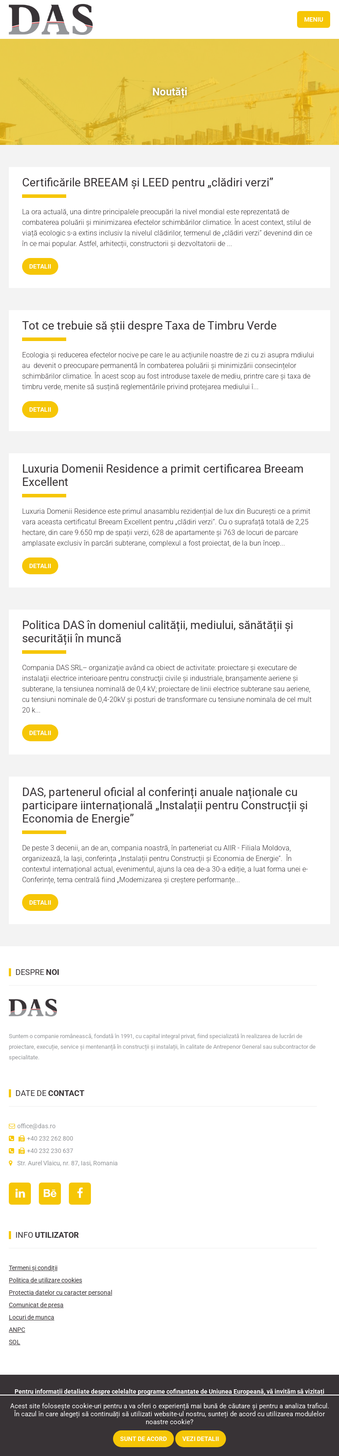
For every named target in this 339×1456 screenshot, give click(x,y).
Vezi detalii (200, 1438)
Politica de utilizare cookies (45, 1280)
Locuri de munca (31, 1317)
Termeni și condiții (33, 1267)
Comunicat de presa (36, 1304)
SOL (14, 1342)
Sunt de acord (143, 1438)
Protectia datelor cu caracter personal (60, 1292)
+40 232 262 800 (41, 1138)
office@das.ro (32, 1126)
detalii (40, 266)
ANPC (17, 1329)
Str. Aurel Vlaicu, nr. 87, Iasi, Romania (63, 1163)
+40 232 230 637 (41, 1150)
